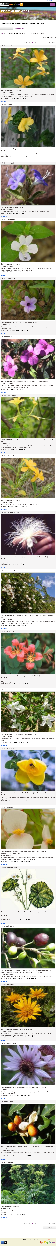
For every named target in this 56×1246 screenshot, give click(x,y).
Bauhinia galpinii (8, 631)
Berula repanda (7, 1162)
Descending (52, 37)
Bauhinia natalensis (9, 690)
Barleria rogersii (8, 163)
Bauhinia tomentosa (9, 749)
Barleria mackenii (8, 278)
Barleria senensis (8, 456)
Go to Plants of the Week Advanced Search (43, 25)
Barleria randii (7, 104)
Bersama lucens (8, 1102)
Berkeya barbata (8, 985)
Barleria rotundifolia (9, 395)
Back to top (49, 1227)
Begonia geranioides (9, 868)
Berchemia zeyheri (8, 926)
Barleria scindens (8, 220)
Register (53, 1)
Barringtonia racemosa (10, 512)
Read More (4, 101)
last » (53, 42)
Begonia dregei (7, 807)
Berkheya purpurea (9, 1043)
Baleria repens (7, 337)
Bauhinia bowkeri (8, 571)
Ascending (45, 37)
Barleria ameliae (8, 46)
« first (25, 42)
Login (48, 1)
